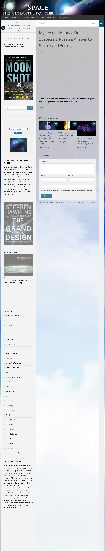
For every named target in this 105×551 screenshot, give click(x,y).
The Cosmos (10, 410)
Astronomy (9, 320)
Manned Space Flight (12, 368)
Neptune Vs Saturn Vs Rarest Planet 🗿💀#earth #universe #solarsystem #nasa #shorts (47, 138)
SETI (7, 396)
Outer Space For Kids (47, 18)
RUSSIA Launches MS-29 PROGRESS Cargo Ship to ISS (66, 135)
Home (6, 18)
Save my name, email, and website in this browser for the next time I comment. (67, 191)
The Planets (10, 429)
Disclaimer (24, 18)
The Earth (9, 415)
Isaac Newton (10, 358)
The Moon (9, 424)
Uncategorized (10, 448)
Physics (8, 387)
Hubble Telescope (11, 354)
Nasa (7, 372)
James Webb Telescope (13, 363)
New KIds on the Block (13, 377)
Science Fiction (10, 391)
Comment (44, 161)
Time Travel (9, 443)
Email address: (18, 127)
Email (70, 175)
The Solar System (11, 434)
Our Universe (10, 382)
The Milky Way (10, 420)
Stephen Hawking (11, 401)
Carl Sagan (9, 325)
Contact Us (15, 18)
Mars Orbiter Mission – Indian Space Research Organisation (85, 141)
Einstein (8, 330)
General (42, 23)
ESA (7, 335)
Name (43, 175)
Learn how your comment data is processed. (81, 203)
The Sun (8, 439)
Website (43, 183)
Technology (9, 406)
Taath (43, 51)
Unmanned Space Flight (13, 453)
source (41, 108)
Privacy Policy (63, 18)
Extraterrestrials (11, 344)
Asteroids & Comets (12, 316)
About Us (34, 18)
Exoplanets (9, 339)
